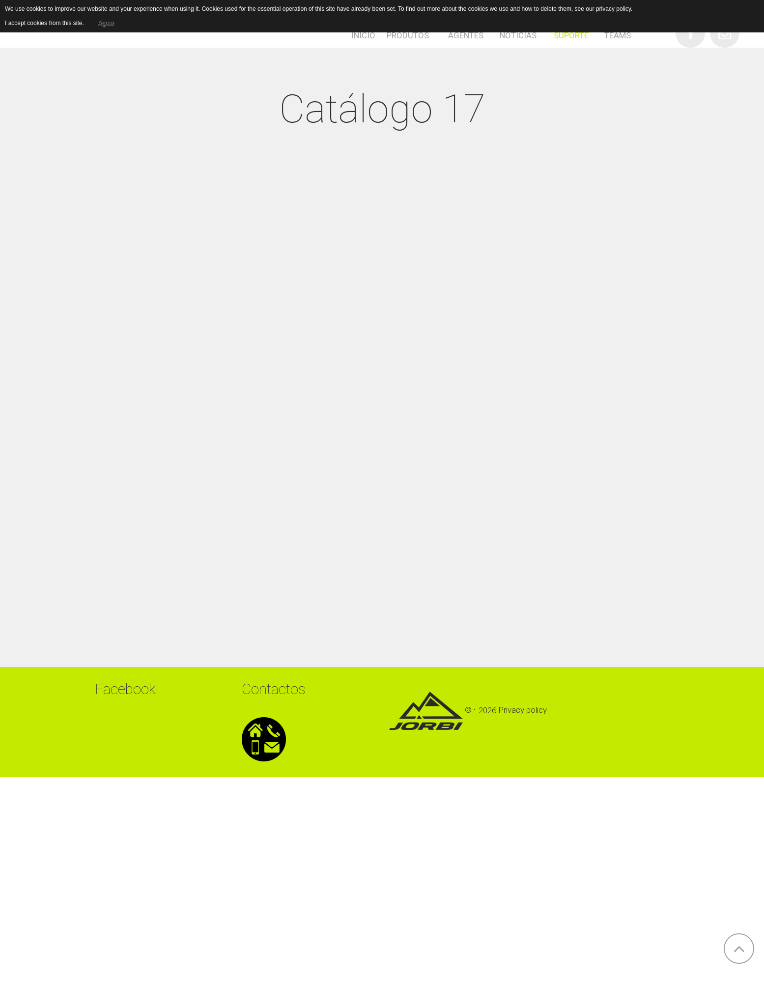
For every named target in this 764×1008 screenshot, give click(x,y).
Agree (105, 23)
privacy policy (613, 8)
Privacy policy (522, 710)
